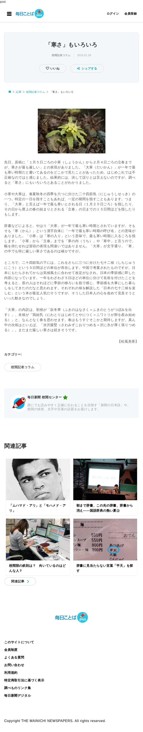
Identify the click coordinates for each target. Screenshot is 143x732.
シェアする (87, 68)
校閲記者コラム (61, 55)
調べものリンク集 (17, 688)
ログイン (113, 13)
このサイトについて (19, 642)
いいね (54, 68)
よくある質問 (14, 657)
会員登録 (130, 13)
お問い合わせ (14, 665)
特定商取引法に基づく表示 (24, 680)
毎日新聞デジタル (17, 695)
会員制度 (11, 649)
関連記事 (18, 581)
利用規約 (11, 672)
